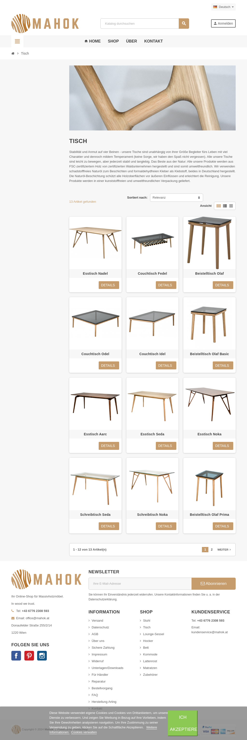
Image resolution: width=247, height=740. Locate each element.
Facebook (16, 656)
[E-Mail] (140, 584)
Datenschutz (100, 627)
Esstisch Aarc (95, 434)
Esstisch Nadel (95, 273)
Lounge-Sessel (153, 634)
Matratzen (150, 668)
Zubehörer (150, 674)
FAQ (95, 695)
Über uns (98, 641)
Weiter (225, 549)
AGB (95, 634)
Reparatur (99, 681)
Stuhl (146, 620)
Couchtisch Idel (152, 354)
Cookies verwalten (84, 732)
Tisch (147, 627)
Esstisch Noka (209, 434)
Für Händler (100, 674)
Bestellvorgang (102, 688)
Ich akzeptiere (183, 723)
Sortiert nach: (137, 197)
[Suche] (144, 23)
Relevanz (159, 197)
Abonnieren (214, 583)
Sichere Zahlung (103, 647)
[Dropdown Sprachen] (223, 7)
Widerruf (97, 661)
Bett (146, 647)
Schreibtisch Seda (95, 515)
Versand (97, 620)
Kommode (150, 654)
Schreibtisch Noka (152, 515)
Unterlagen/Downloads (108, 668)
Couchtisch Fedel (152, 273)
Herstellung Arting (104, 702)
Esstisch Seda (153, 434)
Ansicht (206, 206)
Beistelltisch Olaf (209, 273)
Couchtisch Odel (95, 354)
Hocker (148, 641)
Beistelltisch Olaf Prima (209, 515)
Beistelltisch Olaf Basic (209, 354)
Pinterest (29, 656)
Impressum (99, 654)
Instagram (42, 656)
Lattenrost (150, 661)
